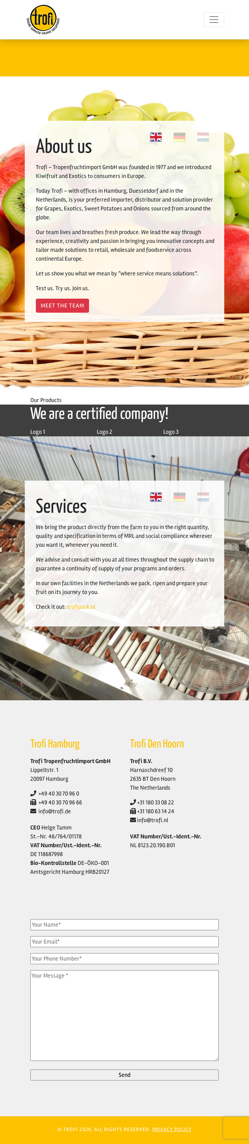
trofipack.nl (81, 607)
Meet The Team (62, 305)
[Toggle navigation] (214, 19)
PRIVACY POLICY (171, 1129)
